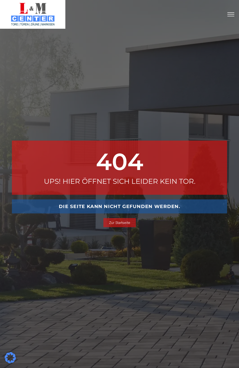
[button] (10, 357)
